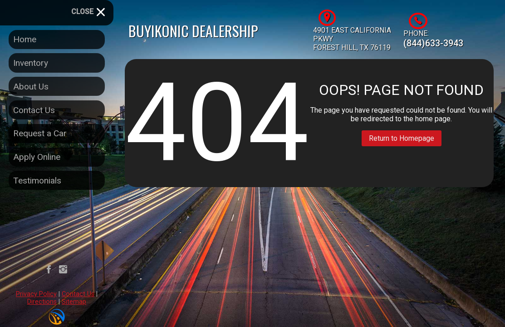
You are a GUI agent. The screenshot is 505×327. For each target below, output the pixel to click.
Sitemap (74, 302)
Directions (42, 302)
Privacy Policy (36, 294)
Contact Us (78, 294)
